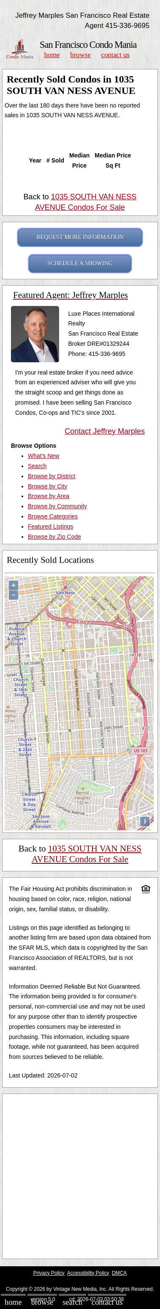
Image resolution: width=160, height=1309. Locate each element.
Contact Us (115, 55)
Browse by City (47, 486)
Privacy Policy (49, 1273)
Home (52, 55)
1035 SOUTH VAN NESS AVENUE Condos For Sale (86, 853)
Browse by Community (57, 506)
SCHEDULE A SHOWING (80, 263)
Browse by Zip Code (54, 536)
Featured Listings (50, 526)
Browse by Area (48, 496)
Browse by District (51, 476)
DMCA (119, 1273)
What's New (43, 455)
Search (37, 466)
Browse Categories (53, 516)
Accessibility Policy (88, 1273)
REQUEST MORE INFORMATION (80, 237)
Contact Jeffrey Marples (105, 431)
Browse (80, 55)
